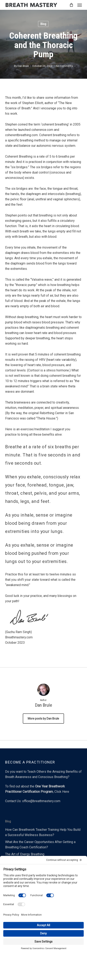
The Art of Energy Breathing (24, 854)
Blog (43, 24)
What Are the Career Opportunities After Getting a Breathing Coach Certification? (40, 844)
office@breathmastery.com (41, 801)
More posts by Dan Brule (43, 718)
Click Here (61, 792)
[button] (79, 5)
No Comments (64, 65)
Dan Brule (23, 65)
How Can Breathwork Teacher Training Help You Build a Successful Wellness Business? (42, 832)
